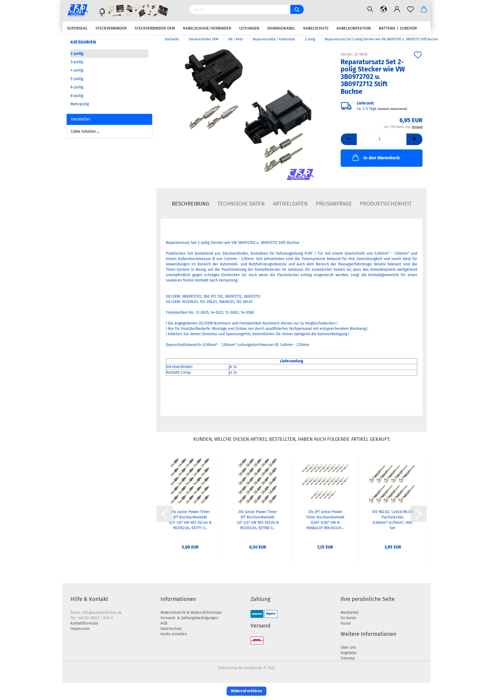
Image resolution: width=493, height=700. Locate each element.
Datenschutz (171, 629)
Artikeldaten (290, 204)
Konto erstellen (173, 634)
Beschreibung (190, 204)
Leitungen (249, 28)
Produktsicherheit (386, 204)
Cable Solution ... (85, 132)
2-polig (76, 54)
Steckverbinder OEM (155, 28)
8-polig (76, 96)
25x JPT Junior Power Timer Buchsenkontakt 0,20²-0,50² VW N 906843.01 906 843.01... (325, 520)
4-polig (76, 70)
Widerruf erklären (246, 691)
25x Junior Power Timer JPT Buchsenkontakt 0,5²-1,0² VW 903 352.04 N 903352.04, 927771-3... (190, 520)
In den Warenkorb (375, 158)
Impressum (80, 629)
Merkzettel (350, 613)
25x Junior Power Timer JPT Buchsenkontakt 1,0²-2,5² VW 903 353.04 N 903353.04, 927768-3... (257, 520)
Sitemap (348, 658)
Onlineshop (228, 668)
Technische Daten (241, 204)
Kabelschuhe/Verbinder (207, 28)
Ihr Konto (348, 618)
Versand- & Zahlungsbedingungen (189, 618)
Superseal (77, 28)
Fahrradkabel (281, 28)
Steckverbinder (111, 28)
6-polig (76, 87)
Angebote (349, 653)
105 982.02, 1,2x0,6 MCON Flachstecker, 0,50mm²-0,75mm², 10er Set (393, 520)
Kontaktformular (84, 624)
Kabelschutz (315, 28)
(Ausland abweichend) (392, 109)
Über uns (348, 648)
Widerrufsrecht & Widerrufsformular (191, 613)
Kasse (346, 624)
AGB (163, 624)
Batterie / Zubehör (398, 28)
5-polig (76, 79)
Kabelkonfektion (354, 28)
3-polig (76, 62)
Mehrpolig (79, 104)
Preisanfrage (334, 204)
